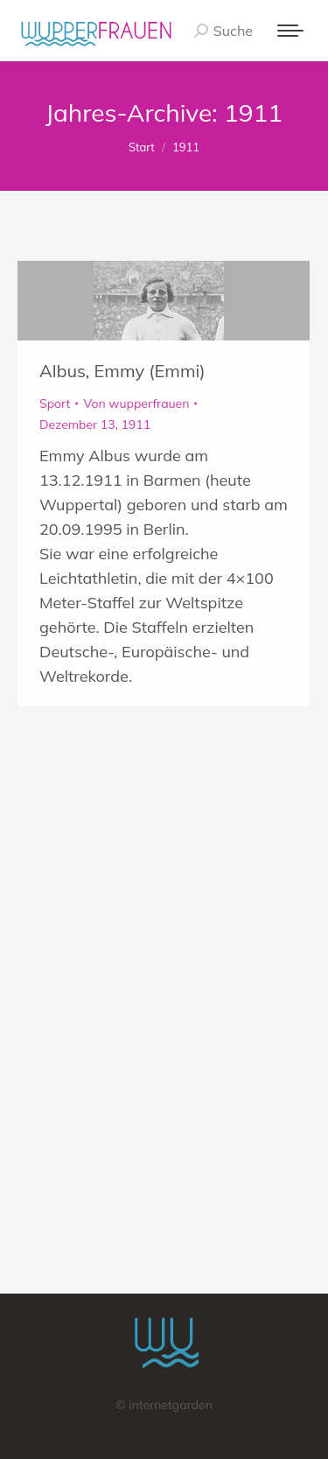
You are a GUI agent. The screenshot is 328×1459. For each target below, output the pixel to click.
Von (136, 403)
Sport (54, 403)
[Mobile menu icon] (290, 30)
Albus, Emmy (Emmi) (122, 371)
